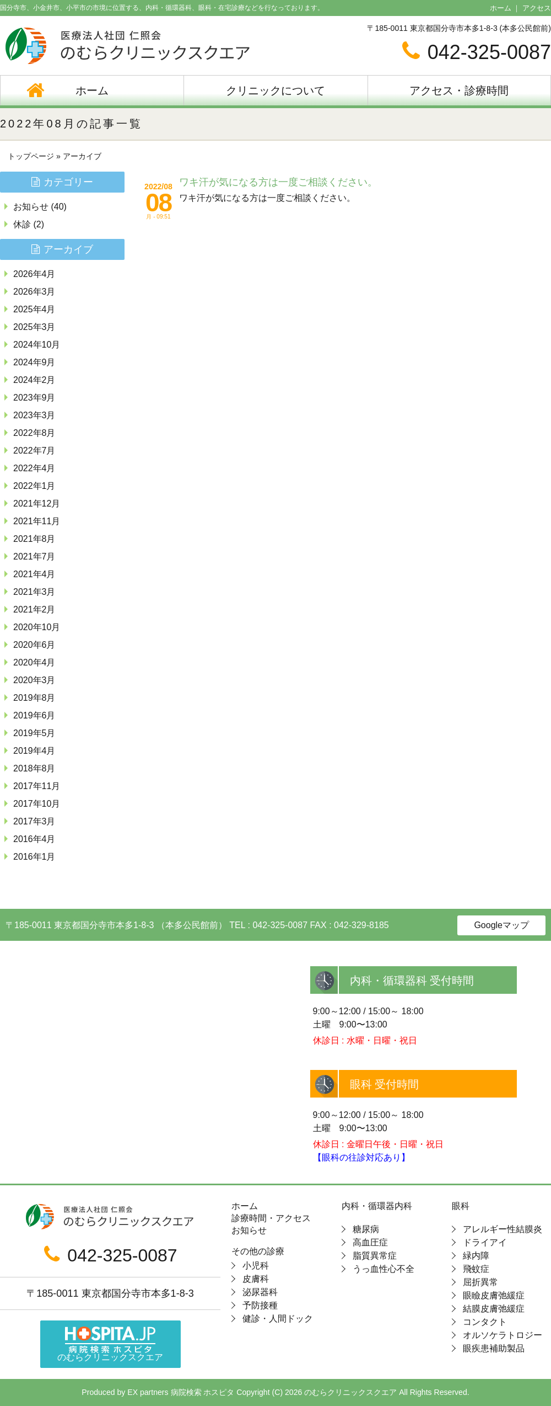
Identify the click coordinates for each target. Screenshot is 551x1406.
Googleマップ (501, 925)
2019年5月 (34, 733)
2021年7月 (34, 556)
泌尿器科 (260, 1292)
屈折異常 (480, 1282)
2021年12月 (36, 503)
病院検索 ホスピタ (203, 1392)
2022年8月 (34, 433)
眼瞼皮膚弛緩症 (494, 1295)
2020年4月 (34, 662)
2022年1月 (34, 486)
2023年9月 (34, 397)
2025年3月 (34, 327)
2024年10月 (36, 344)
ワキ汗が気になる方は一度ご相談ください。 (278, 182)
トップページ (31, 156)
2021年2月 (34, 609)
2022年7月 (34, 450)
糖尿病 (366, 1229)
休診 (22, 224)
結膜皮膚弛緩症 (494, 1308)
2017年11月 (36, 786)
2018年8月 (34, 768)
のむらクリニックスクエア (110, 1344)
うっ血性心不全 (383, 1269)
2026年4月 (34, 274)
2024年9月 (34, 362)
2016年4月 (34, 839)
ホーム (500, 8)
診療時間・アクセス (271, 1218)
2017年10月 (36, 803)
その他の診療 (257, 1251)
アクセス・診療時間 (459, 90)
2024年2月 (34, 380)
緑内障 (476, 1255)
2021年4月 (34, 574)
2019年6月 (34, 715)
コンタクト (485, 1322)
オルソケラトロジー (502, 1335)
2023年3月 (34, 415)
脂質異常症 (375, 1255)
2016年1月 (34, 856)
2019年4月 (34, 750)
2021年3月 (34, 592)
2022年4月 (34, 468)
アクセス (536, 8)
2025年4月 (34, 309)
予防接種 (260, 1305)
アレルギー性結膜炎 (502, 1229)
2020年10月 (36, 627)
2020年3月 (34, 680)
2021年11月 (36, 521)
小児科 (255, 1265)
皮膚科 (255, 1278)
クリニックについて (275, 90)
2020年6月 (34, 644)
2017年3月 (34, 821)
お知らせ (30, 206)
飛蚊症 (476, 1269)
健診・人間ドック (277, 1318)
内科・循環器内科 (377, 1206)
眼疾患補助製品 (494, 1348)
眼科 (460, 1206)
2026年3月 (34, 291)
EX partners (147, 1392)
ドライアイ (485, 1242)
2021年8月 (34, 539)
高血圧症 (370, 1242)
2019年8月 (34, 697)
